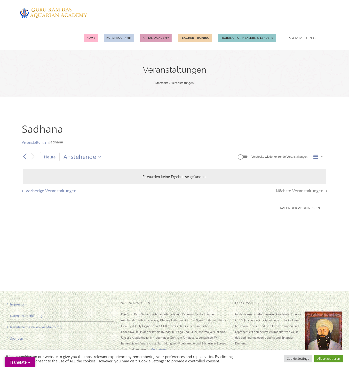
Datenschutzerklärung (26, 315)
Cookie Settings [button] (298, 358)
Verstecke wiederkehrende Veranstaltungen (280, 156)
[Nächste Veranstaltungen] (33, 156)
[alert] (174, 176)
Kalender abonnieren (300, 208)
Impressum (18, 304)
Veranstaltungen (35, 142)
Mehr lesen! (159, 349)
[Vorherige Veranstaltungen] (25, 157)
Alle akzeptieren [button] (328, 358)
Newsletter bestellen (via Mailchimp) (36, 327)
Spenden (16, 338)
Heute (50, 157)
